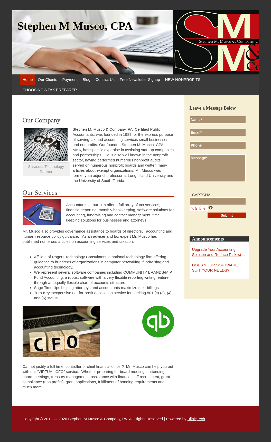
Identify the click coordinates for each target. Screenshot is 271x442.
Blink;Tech (196, 419)
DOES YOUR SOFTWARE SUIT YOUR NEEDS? (215, 267)
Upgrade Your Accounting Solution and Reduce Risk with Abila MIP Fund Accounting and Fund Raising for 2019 (219, 252)
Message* (218, 168)
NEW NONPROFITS (183, 79)
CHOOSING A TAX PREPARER (50, 90)
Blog (86, 79)
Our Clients (47, 79)
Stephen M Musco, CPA (75, 26)
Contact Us (105, 79)
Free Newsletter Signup (140, 79)
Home (28, 79)
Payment (70, 79)
